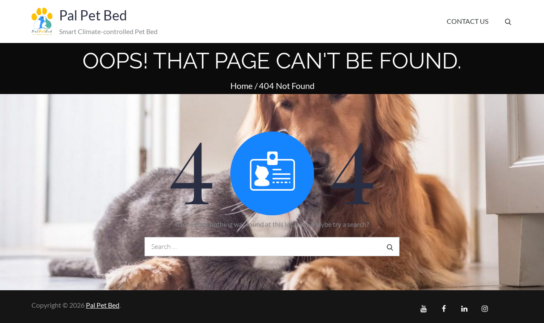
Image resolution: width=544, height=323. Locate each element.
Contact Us (467, 21)
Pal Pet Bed (93, 15)
